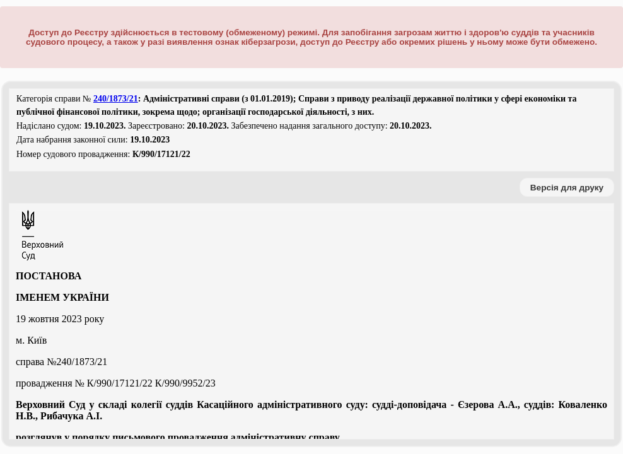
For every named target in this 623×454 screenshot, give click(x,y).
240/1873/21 (115, 98)
